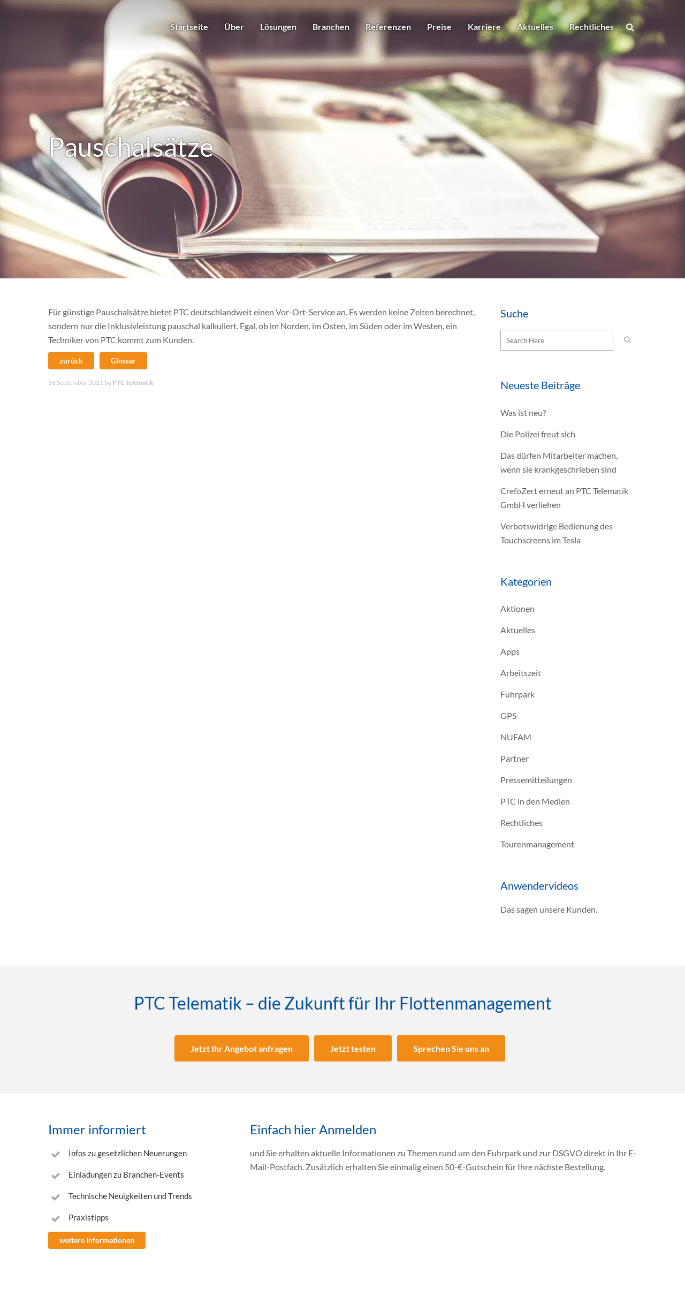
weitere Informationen (96, 1240)
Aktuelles (535, 26)
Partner (514, 758)
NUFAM (515, 737)
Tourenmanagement (537, 844)
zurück (71, 360)
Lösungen (278, 26)
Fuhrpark (517, 694)
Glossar (123, 360)
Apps (510, 651)
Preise (439, 26)
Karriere (484, 26)
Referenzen (388, 26)
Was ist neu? (523, 412)
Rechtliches (591, 26)
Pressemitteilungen (536, 780)
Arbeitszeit (520, 673)
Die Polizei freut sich (537, 434)
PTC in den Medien (535, 801)
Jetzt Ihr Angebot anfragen (242, 1048)
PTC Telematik (133, 382)
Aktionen (517, 608)
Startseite (189, 26)
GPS (508, 715)
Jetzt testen (353, 1048)
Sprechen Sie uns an (451, 1048)
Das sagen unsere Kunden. (548, 909)
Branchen (331, 26)
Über (234, 26)
